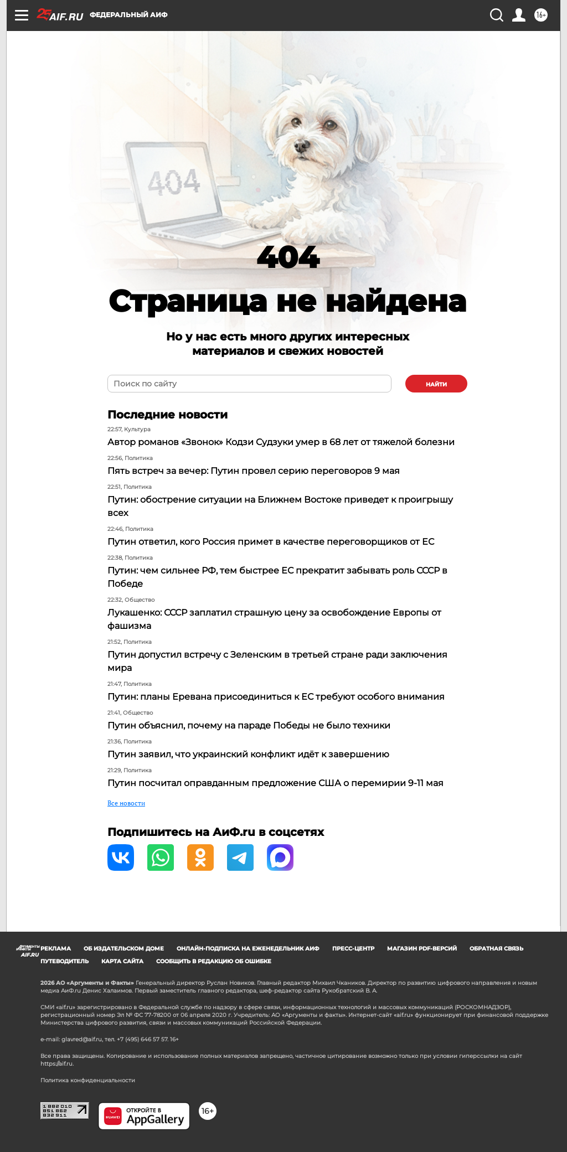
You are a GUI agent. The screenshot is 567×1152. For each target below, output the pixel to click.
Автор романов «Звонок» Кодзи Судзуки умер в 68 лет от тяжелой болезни (281, 442)
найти (436, 384)
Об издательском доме (124, 948)
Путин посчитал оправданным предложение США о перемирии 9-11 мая (275, 783)
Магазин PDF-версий (422, 948)
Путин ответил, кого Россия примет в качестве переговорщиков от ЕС (270, 541)
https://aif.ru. (57, 1063)
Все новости (126, 803)
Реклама (55, 948)
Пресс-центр (353, 948)
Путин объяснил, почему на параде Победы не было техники (248, 725)
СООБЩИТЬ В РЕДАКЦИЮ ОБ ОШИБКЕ (213, 961)
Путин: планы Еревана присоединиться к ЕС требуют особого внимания (276, 696)
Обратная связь (496, 948)
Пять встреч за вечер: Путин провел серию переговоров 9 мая (253, 471)
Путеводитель (64, 961)
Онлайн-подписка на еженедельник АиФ (248, 948)
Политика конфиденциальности (87, 1080)
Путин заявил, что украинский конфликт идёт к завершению (248, 754)
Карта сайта (122, 961)
